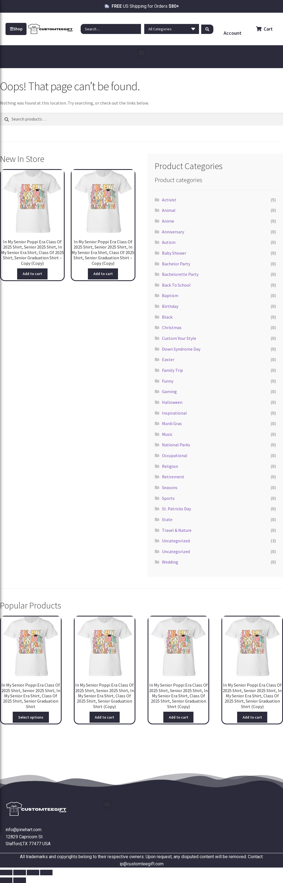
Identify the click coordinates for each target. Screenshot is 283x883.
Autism (168, 242)
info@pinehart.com (23, 829)
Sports (168, 498)
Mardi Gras (172, 423)
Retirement (173, 476)
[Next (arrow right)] (19, 880)
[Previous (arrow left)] (6, 880)
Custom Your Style (179, 338)
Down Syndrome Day (181, 349)
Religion (170, 466)
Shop (16, 29)
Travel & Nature (177, 530)
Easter (168, 359)
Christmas (172, 327)
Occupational (174, 455)
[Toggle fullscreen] (19, 872)
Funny (167, 381)
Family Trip (172, 370)
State (167, 519)
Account (233, 33)
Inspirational (174, 413)
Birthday (170, 306)
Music (167, 434)
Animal (168, 210)
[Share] (33, 872)
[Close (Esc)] (46, 872)
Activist (169, 199)
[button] (141, 52)
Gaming (169, 391)
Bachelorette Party (180, 274)
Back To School (176, 285)
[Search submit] (207, 29)
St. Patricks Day (176, 508)
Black (167, 317)
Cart (264, 29)
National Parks (176, 444)
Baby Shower (174, 253)
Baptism (170, 295)
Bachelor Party (176, 263)
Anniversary (173, 231)
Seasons (169, 487)
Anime (168, 221)
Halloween (172, 402)
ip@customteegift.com (142, 863)
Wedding (170, 562)
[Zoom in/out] (6, 872)
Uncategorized (176, 540)
